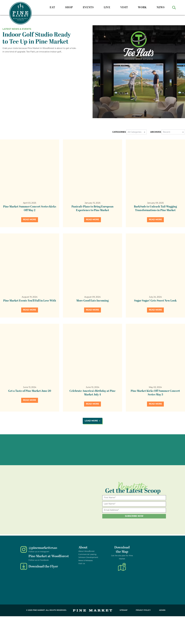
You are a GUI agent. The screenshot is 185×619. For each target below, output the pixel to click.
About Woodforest (86, 551)
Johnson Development (88, 557)
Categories (119, 132)
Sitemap (123, 610)
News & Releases (85, 561)
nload (125, 547)
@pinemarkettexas (43, 547)
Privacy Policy (143, 610)
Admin (162, 610)
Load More (91, 421)
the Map (122, 551)
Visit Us (81, 564)
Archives (155, 132)
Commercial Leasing (87, 554)
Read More (29, 220)
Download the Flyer (43, 566)
